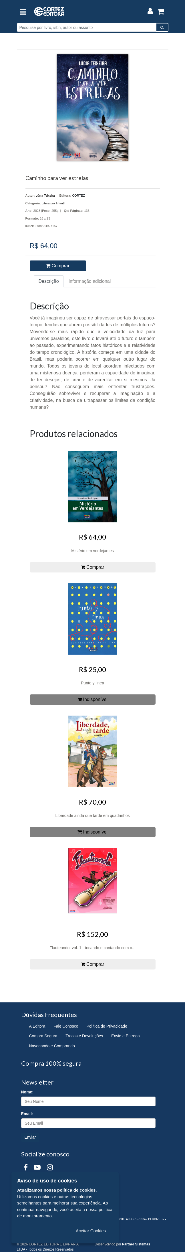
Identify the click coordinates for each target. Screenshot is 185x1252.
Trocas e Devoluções (84, 1036)
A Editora (37, 1026)
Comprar (57, 265)
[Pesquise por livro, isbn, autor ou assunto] (86, 27)
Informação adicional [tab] (90, 281)
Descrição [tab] (49, 281)
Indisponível (92, 699)
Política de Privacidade (107, 1026)
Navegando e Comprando (52, 1046)
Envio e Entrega (125, 1036)
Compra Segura (43, 1036)
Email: (27, 1113)
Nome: (27, 1092)
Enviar (30, 1137)
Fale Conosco (65, 1026)
